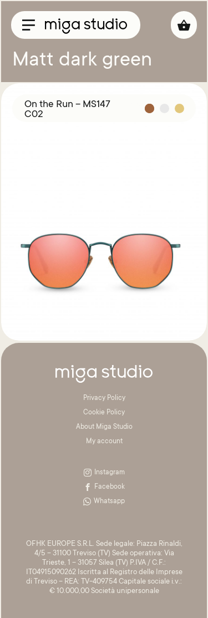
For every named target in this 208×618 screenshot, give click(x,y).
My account (104, 441)
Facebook (104, 487)
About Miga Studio (104, 427)
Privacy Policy (104, 398)
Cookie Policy (104, 413)
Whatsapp (104, 501)
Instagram (104, 473)
